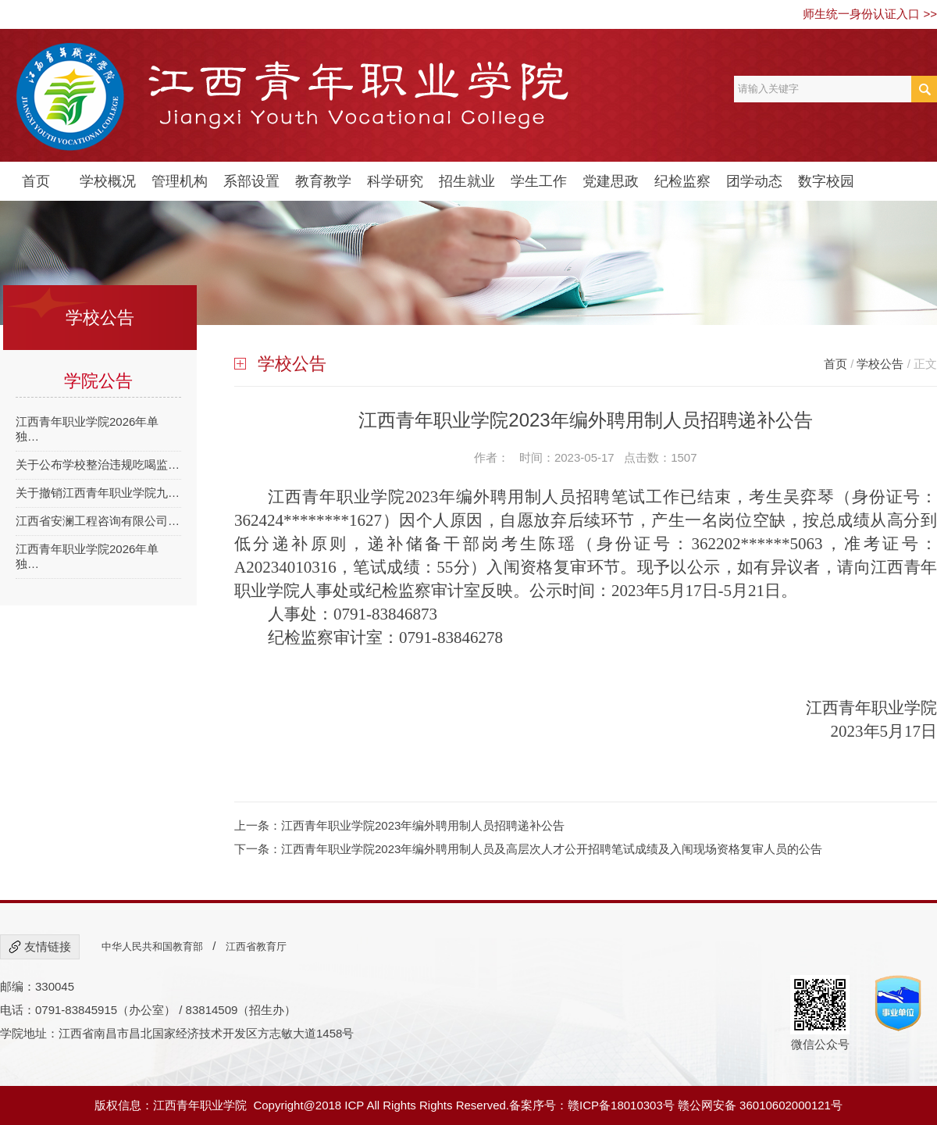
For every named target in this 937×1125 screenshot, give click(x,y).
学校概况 (108, 181)
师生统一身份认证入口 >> (870, 13)
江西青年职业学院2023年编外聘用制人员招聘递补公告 (423, 825)
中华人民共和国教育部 (152, 946)
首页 (36, 181)
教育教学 (323, 181)
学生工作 (539, 181)
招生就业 (467, 181)
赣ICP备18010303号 (621, 1105)
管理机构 (179, 181)
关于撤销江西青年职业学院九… (98, 492)
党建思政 (611, 181)
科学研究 (395, 181)
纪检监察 (682, 181)
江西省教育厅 (256, 946)
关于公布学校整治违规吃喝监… (98, 464)
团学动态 (754, 181)
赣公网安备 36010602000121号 (760, 1105)
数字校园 (826, 181)
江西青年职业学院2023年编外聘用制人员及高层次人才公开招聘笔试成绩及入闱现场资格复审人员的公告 (551, 848)
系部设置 (251, 181)
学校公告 (880, 363)
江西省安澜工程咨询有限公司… (98, 520)
